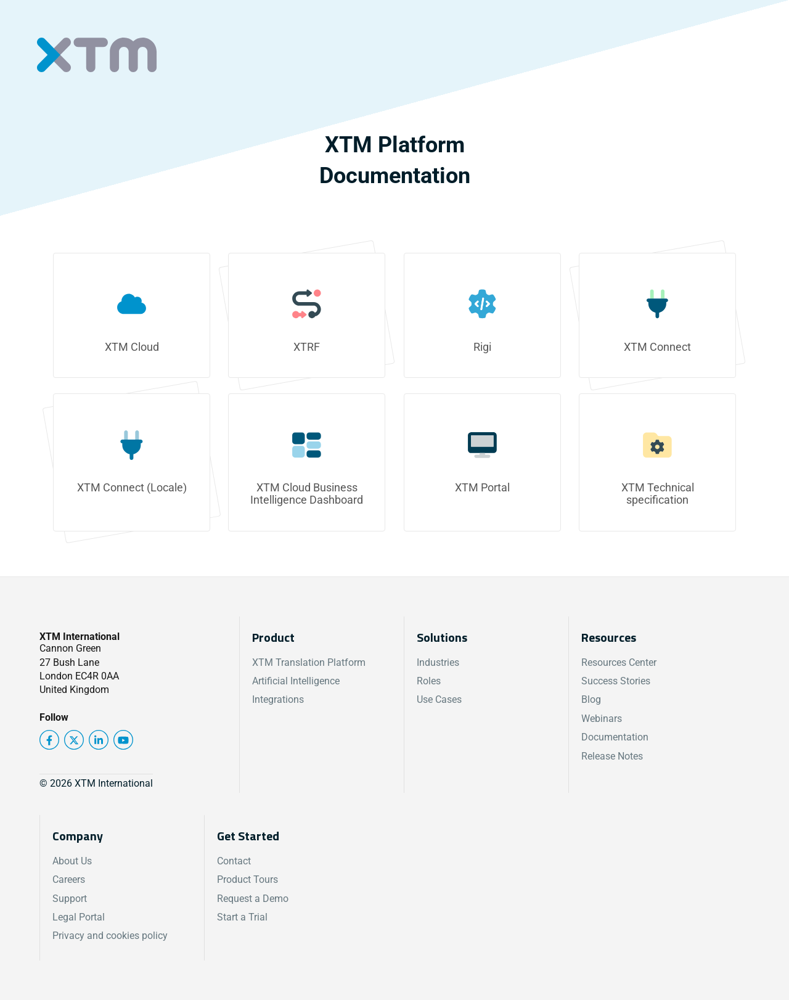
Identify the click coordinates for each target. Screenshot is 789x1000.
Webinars (601, 718)
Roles (429, 681)
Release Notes (612, 756)
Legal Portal (78, 917)
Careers (68, 879)
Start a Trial (242, 917)
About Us (72, 861)
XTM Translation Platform (309, 662)
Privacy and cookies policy (110, 935)
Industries (438, 662)
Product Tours (247, 879)
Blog (591, 699)
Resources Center (618, 662)
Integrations (278, 699)
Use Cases (439, 699)
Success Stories (615, 681)
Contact (234, 861)
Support (69, 898)
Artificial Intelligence (296, 681)
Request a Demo (252, 898)
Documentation (614, 737)
